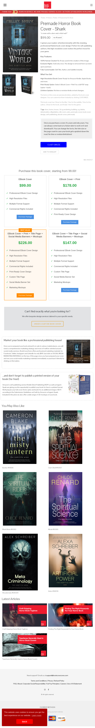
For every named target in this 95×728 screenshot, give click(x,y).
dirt (60, 112)
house (56, 109)
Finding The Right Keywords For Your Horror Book (65, 631)
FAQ (15, 685)
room (64, 112)
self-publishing (51, 114)
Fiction (43, 18)
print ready (71, 114)
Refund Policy (59, 682)
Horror (49, 18)
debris (82, 109)
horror (51, 109)
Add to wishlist (49, 152)
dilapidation (54, 112)
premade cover (76, 112)
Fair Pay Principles (52, 685)
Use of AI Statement (74, 685)
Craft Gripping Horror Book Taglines (15, 631)
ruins (68, 112)
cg (79, 109)
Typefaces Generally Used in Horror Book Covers (19, 661)
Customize (53, 144)
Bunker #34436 (7, 469)
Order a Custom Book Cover (47, 325)
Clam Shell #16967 (55, 469)
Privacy (50, 682)
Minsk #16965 (53, 531)
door (46, 109)
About (20, 685)
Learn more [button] (36, 715)
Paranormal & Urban (66, 18)
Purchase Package (25, 217)
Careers (63, 685)
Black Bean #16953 (9, 531)
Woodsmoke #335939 (10, 594)
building (74, 109)
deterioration (45, 112)
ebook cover (62, 114)
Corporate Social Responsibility (34, 685)
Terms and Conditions (39, 682)
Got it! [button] (24, 721)
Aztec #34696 (53, 593)
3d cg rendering (65, 109)
